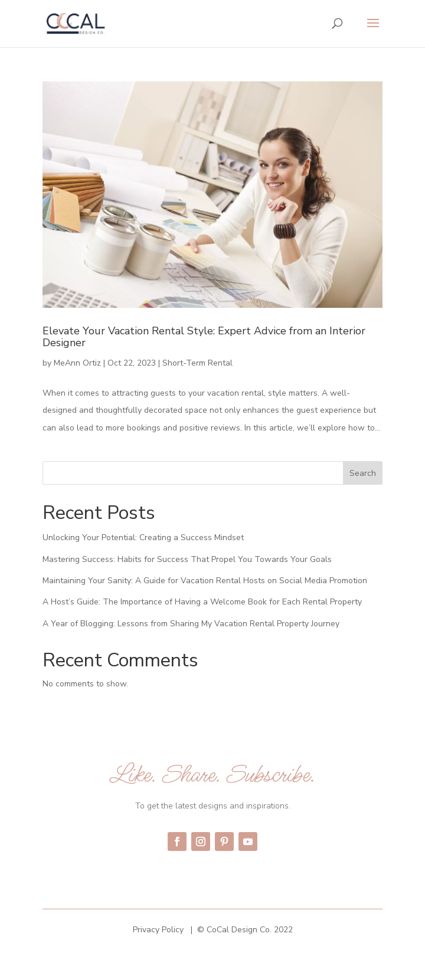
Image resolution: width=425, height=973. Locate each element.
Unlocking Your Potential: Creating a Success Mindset (143, 537)
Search (362, 473)
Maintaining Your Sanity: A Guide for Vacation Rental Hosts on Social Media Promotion (204, 580)
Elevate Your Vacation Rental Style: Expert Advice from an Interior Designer (203, 337)
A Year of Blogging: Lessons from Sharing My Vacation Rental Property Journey (190, 623)
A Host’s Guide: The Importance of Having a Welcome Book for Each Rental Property (202, 601)
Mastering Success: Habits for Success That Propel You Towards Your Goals (187, 559)
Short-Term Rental (197, 363)
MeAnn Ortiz (77, 363)
